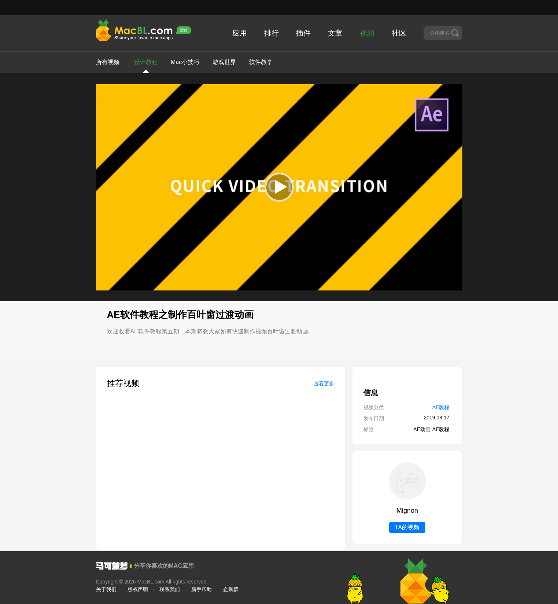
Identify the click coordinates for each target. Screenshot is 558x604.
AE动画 (421, 429)
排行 (271, 33)
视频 (367, 33)
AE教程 (441, 407)
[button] (279, 187)
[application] (279, 187)
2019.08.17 (436, 417)
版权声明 (138, 589)
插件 (303, 33)
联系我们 (169, 589)
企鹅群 (231, 589)
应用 (239, 33)
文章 (335, 33)
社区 (399, 33)
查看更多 (324, 383)
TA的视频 (407, 527)
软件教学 (261, 62)
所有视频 (107, 62)
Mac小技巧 (185, 62)
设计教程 (146, 66)
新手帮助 (201, 589)
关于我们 (106, 589)
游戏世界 (224, 62)
